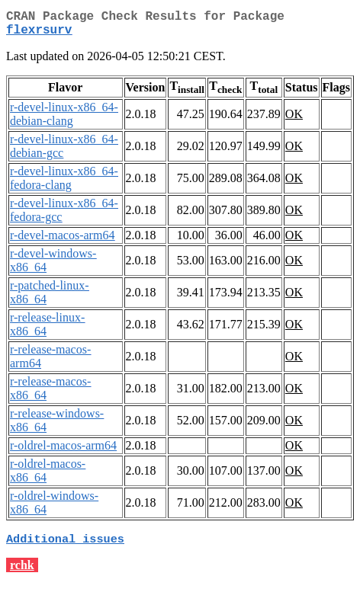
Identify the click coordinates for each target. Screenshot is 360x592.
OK (294, 120)
